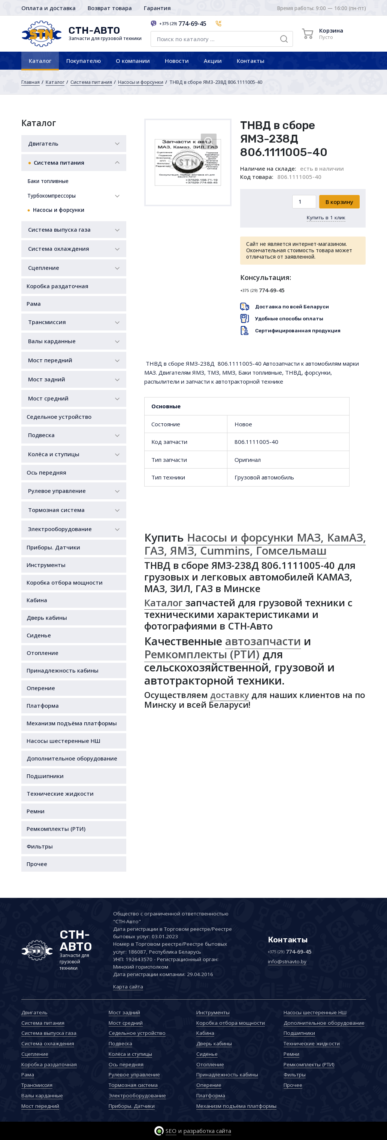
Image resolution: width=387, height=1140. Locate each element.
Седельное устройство (59, 416)
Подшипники (45, 776)
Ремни (36, 811)
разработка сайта (207, 1130)
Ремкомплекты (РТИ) (56, 828)
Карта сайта (128, 986)
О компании (133, 60)
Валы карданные (52, 341)
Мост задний (46, 379)
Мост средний (48, 398)
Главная (30, 82)
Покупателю (83, 60)
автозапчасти (263, 641)
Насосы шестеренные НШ (63, 740)
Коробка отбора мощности (65, 582)
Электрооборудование (60, 529)
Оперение (41, 688)
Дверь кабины (47, 617)
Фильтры (40, 846)
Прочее (37, 864)
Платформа (43, 705)
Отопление (42, 652)
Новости (177, 60)
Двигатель (43, 143)
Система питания (91, 82)
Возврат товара (110, 8)
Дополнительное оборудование (72, 758)
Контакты (250, 60)
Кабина (37, 600)
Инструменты (46, 565)
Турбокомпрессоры (51, 195)
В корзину (339, 201)
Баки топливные (48, 181)
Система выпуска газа (59, 229)
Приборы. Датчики (53, 547)
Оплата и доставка (48, 8)
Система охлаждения (58, 248)
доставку (229, 695)
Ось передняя (46, 472)
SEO (171, 1130)
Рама (34, 303)
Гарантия (157, 8)
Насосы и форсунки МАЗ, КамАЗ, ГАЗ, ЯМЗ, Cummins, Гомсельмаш (255, 544)
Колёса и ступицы (53, 454)
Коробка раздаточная (57, 286)
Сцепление (43, 267)
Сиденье (39, 635)
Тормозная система (56, 509)
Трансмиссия (47, 322)
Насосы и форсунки (140, 82)
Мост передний (50, 360)
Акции (213, 60)
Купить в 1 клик (326, 217)
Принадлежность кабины (63, 670)
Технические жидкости (60, 793)
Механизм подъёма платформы (72, 723)
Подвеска (41, 435)
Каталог (40, 60)
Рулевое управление (57, 490)
